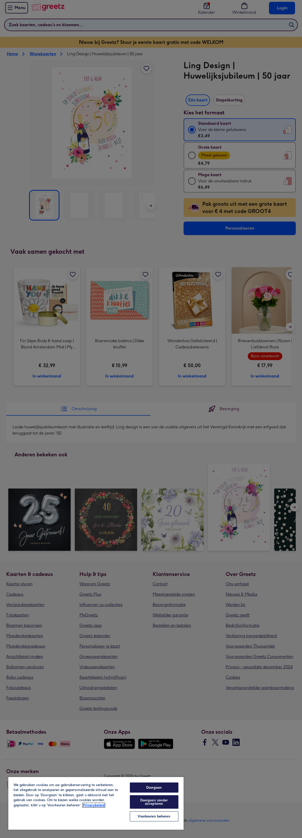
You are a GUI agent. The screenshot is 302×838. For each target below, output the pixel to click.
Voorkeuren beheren (154, 816)
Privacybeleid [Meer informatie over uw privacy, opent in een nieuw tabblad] (94, 805)
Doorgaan (154, 787)
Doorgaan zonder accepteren (154, 802)
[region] (96, 803)
